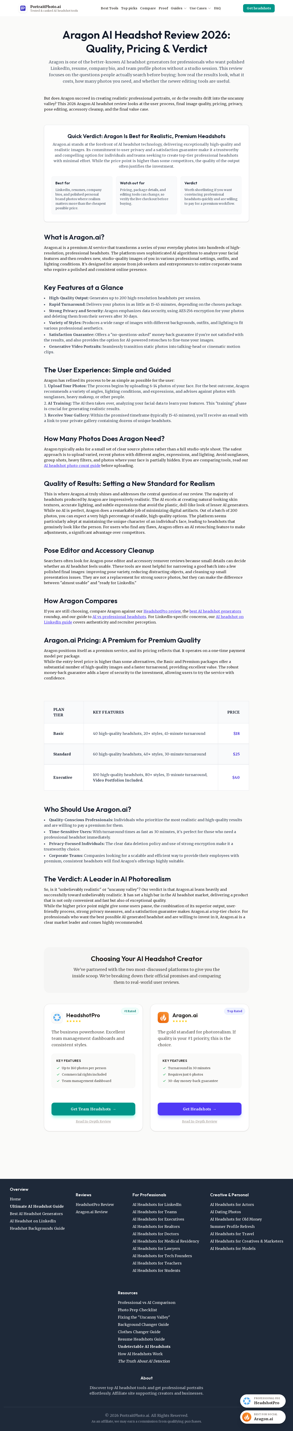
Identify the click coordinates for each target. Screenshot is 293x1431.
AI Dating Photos (225, 1212)
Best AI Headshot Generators (36, 1213)
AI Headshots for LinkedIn (157, 1204)
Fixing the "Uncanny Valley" (144, 1317)
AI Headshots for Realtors (156, 1226)
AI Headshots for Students (156, 1270)
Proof (163, 8)
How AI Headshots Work (140, 1354)
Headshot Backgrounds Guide (37, 1228)
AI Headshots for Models (233, 1248)
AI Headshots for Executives (158, 1219)
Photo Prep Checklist (137, 1310)
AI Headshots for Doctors (156, 1234)
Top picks (129, 8)
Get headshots (259, 8)
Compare (148, 8)
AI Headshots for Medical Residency (166, 1241)
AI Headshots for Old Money (236, 1219)
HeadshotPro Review (95, 1204)
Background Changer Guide (143, 1324)
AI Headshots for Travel (232, 1234)
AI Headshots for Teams (155, 1212)
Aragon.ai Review (92, 1212)
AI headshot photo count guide (72, 465)
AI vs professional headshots (119, 616)
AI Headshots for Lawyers (156, 1248)
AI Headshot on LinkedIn (33, 1221)
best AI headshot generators (215, 611)
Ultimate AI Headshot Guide (37, 1206)
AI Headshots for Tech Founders (162, 1256)
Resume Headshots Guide (141, 1339)
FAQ (217, 8)
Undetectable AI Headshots (144, 1346)
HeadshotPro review (162, 611)
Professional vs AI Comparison (146, 1302)
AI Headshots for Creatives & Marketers (246, 1241)
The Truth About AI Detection (144, 1361)
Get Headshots (200, 1109)
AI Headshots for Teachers (157, 1263)
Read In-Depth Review (93, 1121)
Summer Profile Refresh (232, 1226)
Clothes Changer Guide (139, 1332)
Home (15, 1199)
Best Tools (109, 8)
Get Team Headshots (93, 1109)
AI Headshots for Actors (232, 1204)
